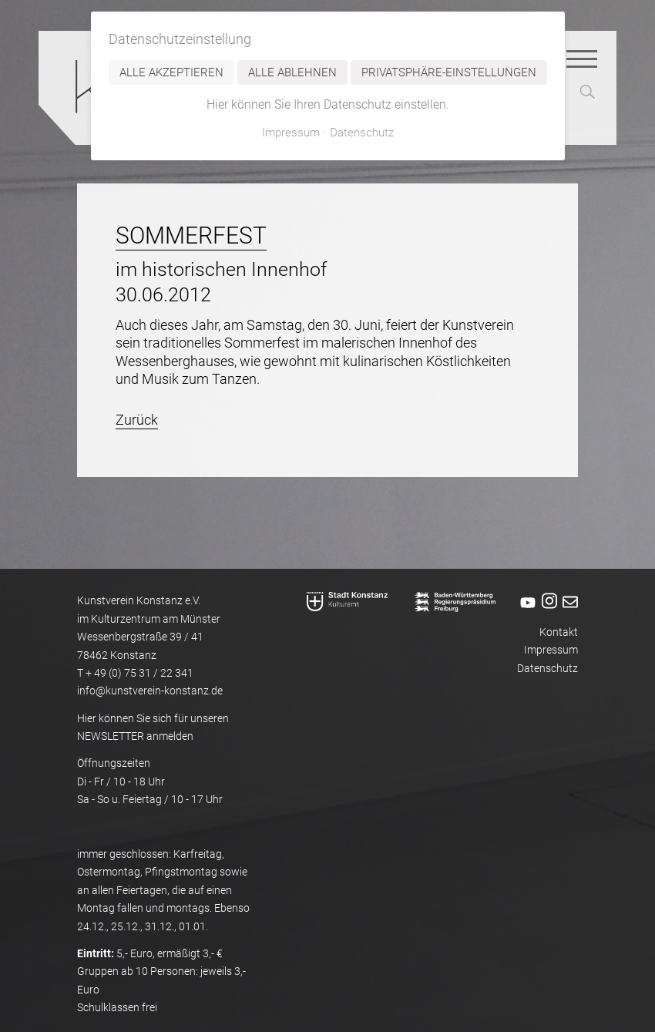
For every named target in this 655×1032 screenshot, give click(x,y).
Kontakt (558, 632)
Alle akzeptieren (171, 72)
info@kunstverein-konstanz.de (150, 691)
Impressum (551, 650)
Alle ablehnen (292, 72)
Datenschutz (547, 668)
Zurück (137, 420)
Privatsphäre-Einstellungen (448, 72)
